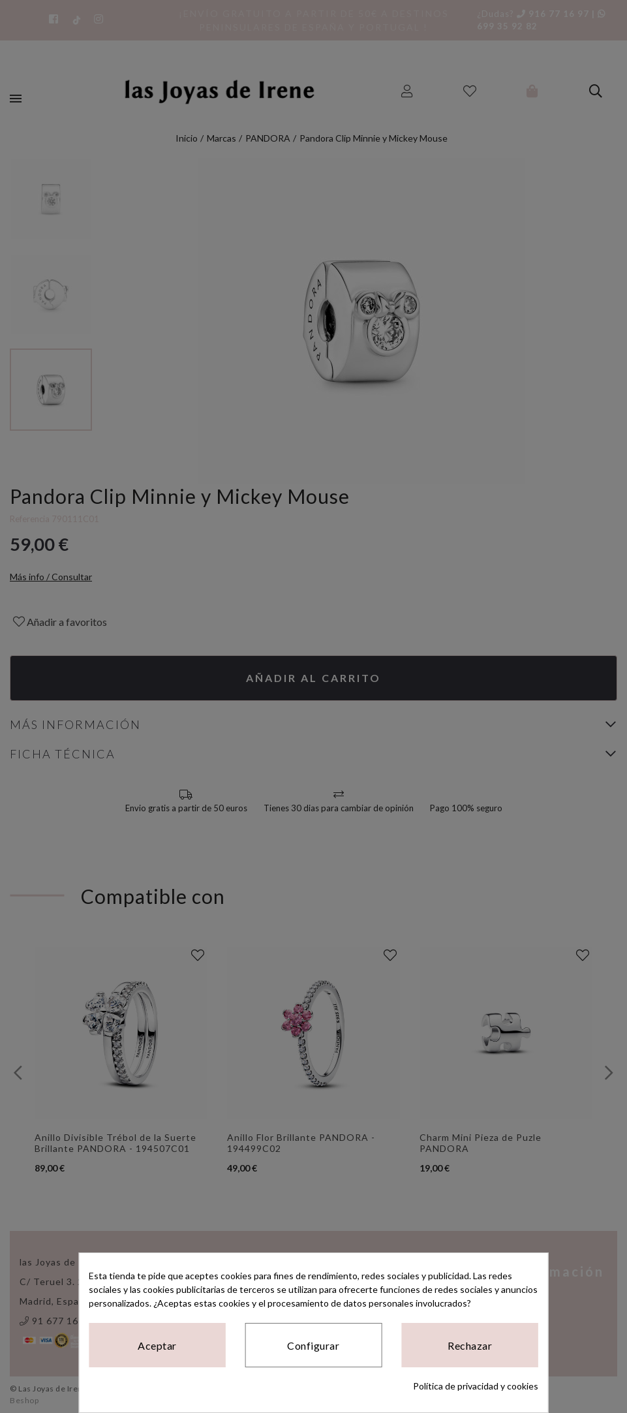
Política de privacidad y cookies (475, 1385)
